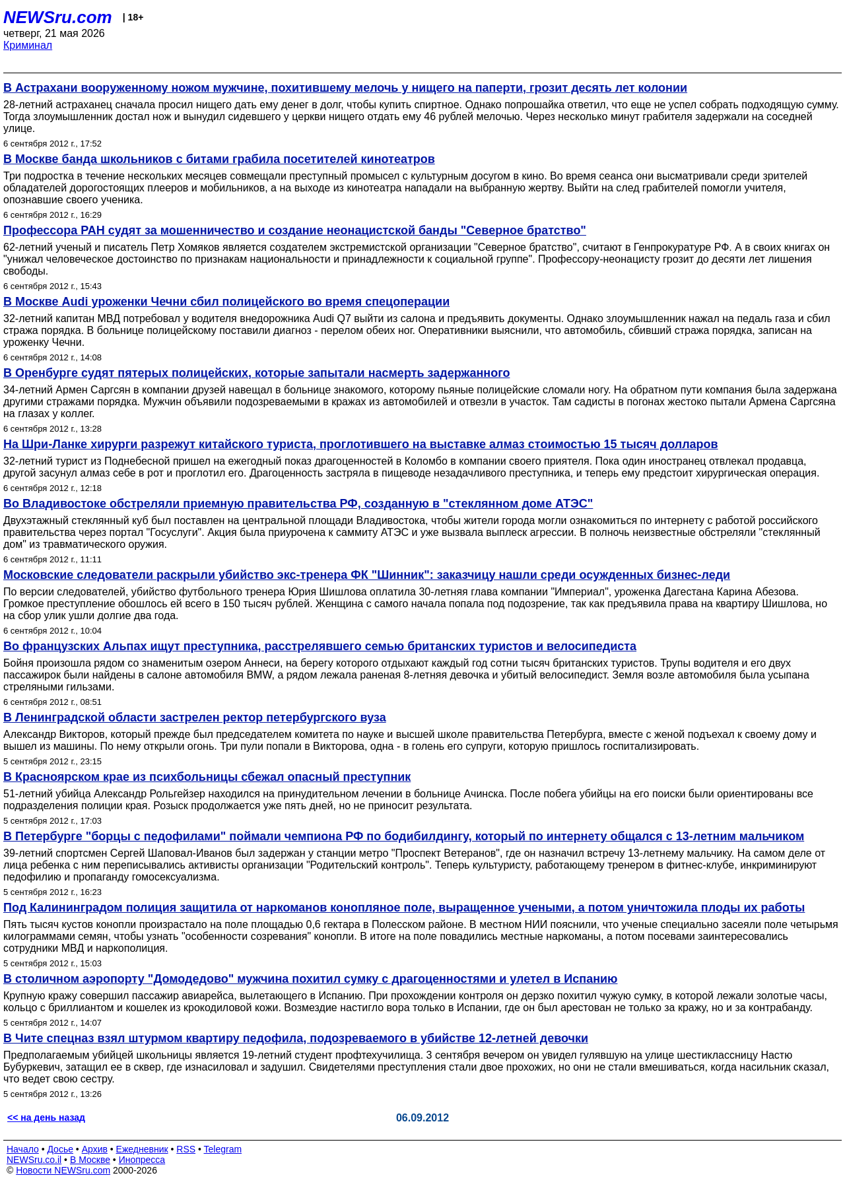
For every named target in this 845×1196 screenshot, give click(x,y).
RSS (185, 1149)
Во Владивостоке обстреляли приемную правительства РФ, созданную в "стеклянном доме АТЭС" (298, 503)
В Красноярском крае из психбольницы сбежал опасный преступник (207, 776)
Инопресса (142, 1159)
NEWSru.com (57, 17)
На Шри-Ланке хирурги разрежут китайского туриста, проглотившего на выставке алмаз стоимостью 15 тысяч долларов (360, 444)
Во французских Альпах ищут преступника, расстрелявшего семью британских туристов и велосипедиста (319, 646)
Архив (95, 1149)
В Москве (90, 1159)
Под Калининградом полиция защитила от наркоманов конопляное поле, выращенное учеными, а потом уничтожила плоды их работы (404, 907)
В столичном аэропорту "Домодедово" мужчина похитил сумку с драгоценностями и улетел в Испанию (310, 978)
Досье (60, 1149)
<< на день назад (46, 1117)
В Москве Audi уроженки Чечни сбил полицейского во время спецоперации (226, 301)
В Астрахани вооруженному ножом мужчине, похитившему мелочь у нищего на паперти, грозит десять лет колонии (345, 87)
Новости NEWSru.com (63, 1170)
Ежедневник (142, 1149)
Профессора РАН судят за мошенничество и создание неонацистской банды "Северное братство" (294, 230)
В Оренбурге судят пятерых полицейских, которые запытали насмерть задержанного (256, 373)
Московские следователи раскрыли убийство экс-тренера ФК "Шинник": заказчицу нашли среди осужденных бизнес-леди (366, 574)
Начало (23, 1149)
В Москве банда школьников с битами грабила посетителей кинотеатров (219, 159)
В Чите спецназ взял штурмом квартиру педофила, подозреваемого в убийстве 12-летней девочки (295, 1038)
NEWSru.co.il (34, 1159)
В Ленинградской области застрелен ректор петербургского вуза (194, 717)
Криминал (27, 45)
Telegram (223, 1149)
